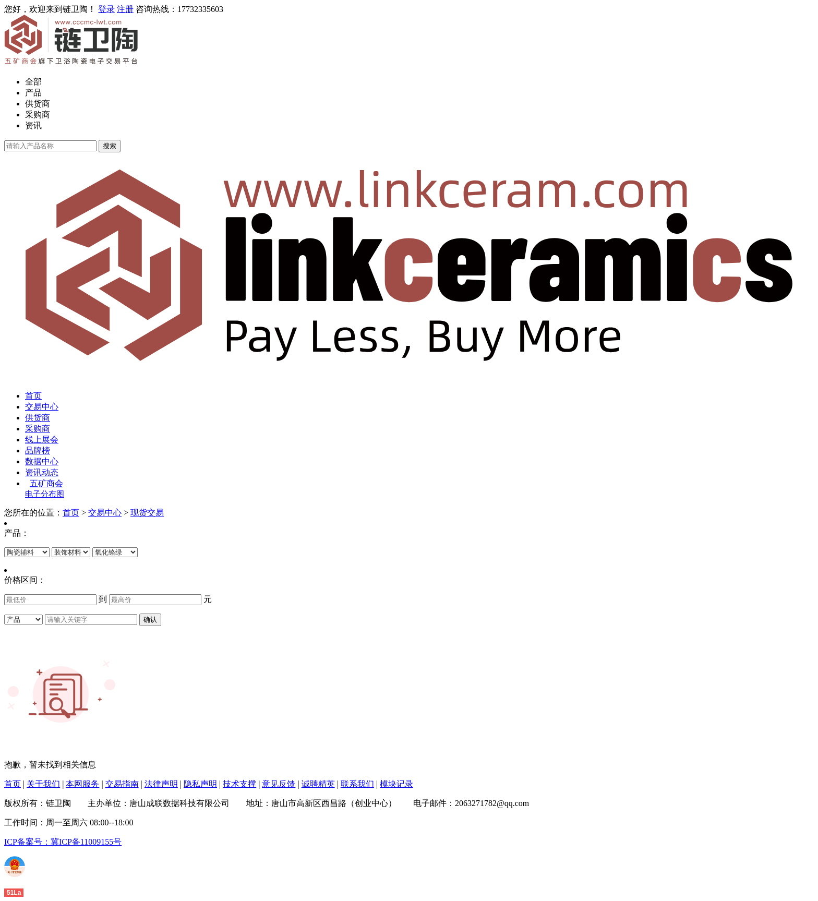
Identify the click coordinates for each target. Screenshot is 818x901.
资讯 (33, 125)
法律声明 (161, 783)
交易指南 (122, 783)
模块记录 (396, 783)
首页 (33, 395)
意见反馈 (278, 783)
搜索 (109, 146)
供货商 (37, 103)
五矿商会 (46, 483)
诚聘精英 (318, 783)
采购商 (37, 114)
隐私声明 (200, 783)
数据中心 (41, 461)
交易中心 (41, 406)
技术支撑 (239, 783)
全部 (33, 81)
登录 (106, 9)
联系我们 (357, 783)
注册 (125, 9)
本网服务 (82, 783)
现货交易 (147, 512)
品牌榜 (37, 450)
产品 (33, 92)
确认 (150, 619)
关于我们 (43, 783)
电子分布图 (44, 494)
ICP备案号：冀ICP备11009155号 (63, 841)
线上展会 (41, 439)
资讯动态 (41, 472)
